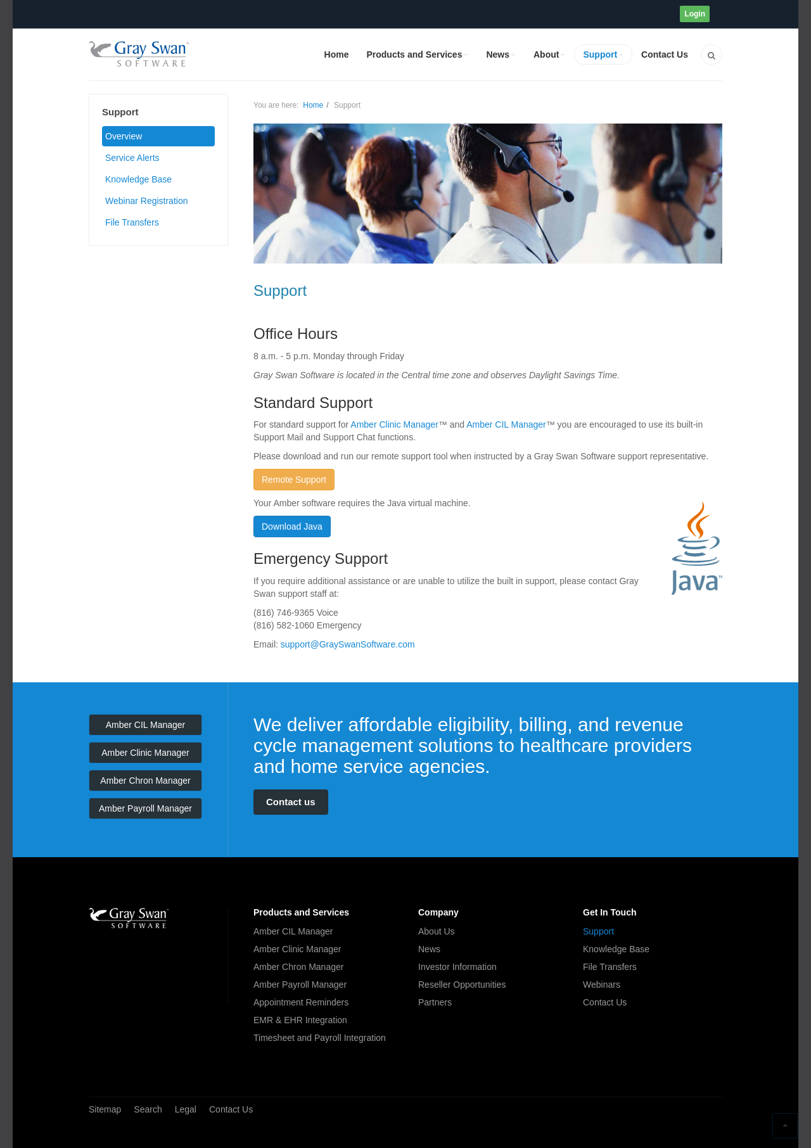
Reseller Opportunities (462, 984)
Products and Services (417, 54)
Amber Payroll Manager (145, 808)
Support (603, 54)
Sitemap (105, 1109)
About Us (436, 931)
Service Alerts (132, 158)
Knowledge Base (138, 179)
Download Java (292, 526)
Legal (185, 1109)
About (549, 54)
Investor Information (457, 967)
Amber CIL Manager (506, 424)
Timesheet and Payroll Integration (319, 1038)
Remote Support (294, 480)
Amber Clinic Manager (394, 424)
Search (148, 1109)
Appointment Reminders (300, 1002)
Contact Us (664, 54)
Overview (123, 136)
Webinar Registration (146, 201)
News (501, 54)
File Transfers (132, 222)
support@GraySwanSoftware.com (348, 644)
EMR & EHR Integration (300, 1020)
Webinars (601, 984)
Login (694, 14)
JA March (129, 918)
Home (336, 54)
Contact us (291, 801)
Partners (435, 1002)
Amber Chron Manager (145, 780)
